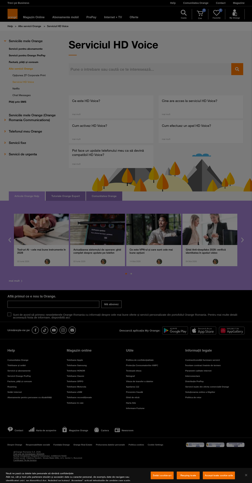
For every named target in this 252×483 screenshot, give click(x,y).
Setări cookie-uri (162, 475)
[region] (126, 475)
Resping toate (188, 475)
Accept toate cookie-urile (219, 475)
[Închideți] (246, 475)
